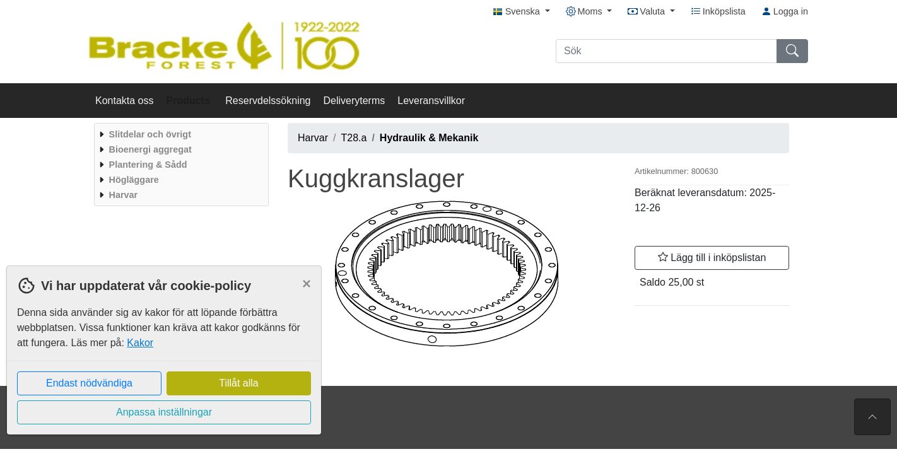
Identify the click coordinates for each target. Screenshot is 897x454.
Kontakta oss (124, 100)
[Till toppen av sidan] (872, 417)
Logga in (784, 11)
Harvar (313, 137)
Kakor (140, 342)
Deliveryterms (354, 100)
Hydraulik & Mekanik (429, 137)
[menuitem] (180, 134)
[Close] (306, 283)
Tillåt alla (239, 383)
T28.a (353, 137)
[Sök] (666, 51)
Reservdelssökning (267, 100)
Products (190, 100)
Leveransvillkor (431, 100)
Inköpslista (718, 11)
